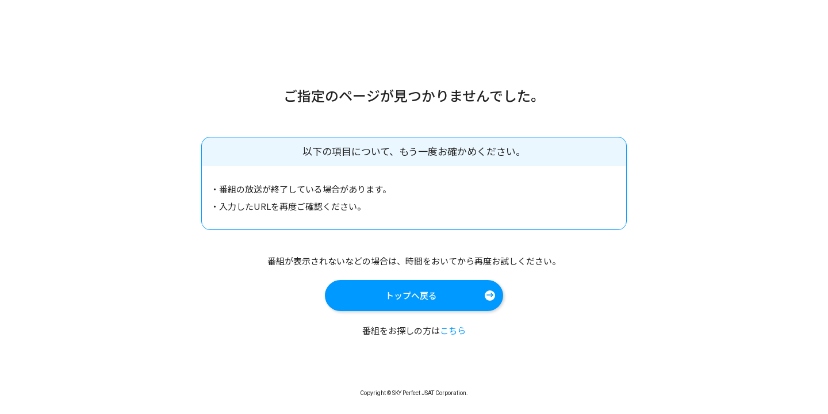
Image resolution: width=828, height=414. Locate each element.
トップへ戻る (411, 295)
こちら (453, 330)
